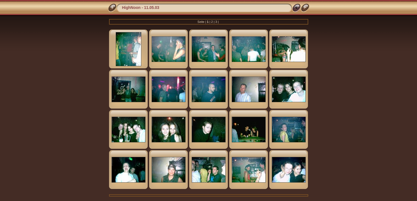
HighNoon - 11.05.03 (140, 7)
